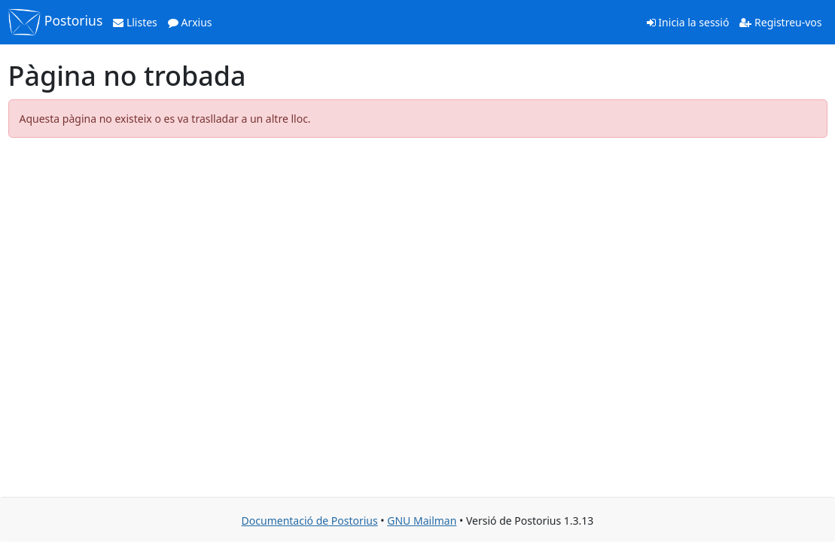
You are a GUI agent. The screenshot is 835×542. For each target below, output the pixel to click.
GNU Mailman (421, 520)
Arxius (190, 22)
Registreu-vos (780, 22)
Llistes (135, 22)
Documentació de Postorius (310, 520)
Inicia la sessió (688, 22)
